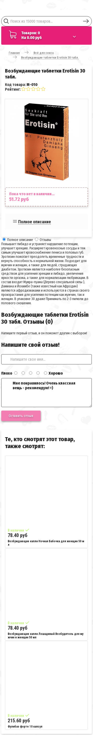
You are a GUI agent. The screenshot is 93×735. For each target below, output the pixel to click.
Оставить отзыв (21, 416)
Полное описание (34, 221)
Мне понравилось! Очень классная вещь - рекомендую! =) (46, 392)
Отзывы (45, 240)
